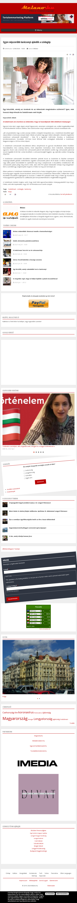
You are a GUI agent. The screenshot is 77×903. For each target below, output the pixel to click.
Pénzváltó (38, 607)
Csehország (28, 469)
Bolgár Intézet (38, 846)
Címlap (8, 873)
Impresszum (23, 880)
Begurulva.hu (38, 736)
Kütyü (10, 192)
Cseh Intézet (38, 841)
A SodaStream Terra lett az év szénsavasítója (27, 250)
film (16, 712)
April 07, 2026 (30, 626)
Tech (40, 873)
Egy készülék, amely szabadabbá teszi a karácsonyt (30, 269)
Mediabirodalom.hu (38, 741)
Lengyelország (28, 472)
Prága (4, 696)
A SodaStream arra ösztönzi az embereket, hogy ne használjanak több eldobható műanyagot (36, 122)
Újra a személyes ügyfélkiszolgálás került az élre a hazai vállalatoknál (32, 519)
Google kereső (8, 332)
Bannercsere (54, 880)
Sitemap (34, 876)
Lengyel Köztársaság (38, 848)
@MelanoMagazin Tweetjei (11, 549)
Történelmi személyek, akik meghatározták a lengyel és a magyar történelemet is (29, 446)
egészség (56, 719)
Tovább (72, 723)
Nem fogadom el (62, 893)
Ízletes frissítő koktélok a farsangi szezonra (27, 260)
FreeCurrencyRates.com (45, 629)
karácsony (28, 189)
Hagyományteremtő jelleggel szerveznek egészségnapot (27, 528)
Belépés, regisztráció (11, 317)
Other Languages (65, 873)
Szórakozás (33, 873)
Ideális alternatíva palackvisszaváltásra (26, 241)
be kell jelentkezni (66, 194)
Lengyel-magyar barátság (38, 836)
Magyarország (15, 718)
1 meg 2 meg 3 (9, 583)
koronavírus (26, 712)
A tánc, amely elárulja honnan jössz (20, 536)
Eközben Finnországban (38, 830)
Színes (47, 873)
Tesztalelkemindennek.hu (38, 751)
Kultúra (15, 873)
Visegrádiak (23, 873)
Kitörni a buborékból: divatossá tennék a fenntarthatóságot (32, 231)
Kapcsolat (42, 876)
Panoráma (54, 873)
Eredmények (8, 489)
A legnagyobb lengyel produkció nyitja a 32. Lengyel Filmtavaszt (30, 503)
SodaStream (12, 189)
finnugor (30, 719)
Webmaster (51, 886)
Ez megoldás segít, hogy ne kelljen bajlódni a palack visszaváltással (35, 279)
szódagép (20, 189)
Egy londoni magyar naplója (38, 833)
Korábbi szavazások (11, 487)
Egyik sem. (27, 477)
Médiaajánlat (33, 880)
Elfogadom (50, 893)
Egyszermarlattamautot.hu (38, 746)
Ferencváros (38, 713)
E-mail (5, 566)
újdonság (46, 712)
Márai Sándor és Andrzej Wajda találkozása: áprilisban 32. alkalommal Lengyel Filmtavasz (38, 511)
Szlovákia (27, 474)
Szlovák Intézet (38, 843)
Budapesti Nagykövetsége (38, 851)
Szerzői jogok (43, 880)
